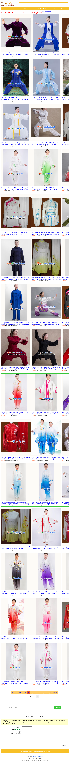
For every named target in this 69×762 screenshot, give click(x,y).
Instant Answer (41, 753)
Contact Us (53, 8)
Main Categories (27, 8)
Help (35, 753)
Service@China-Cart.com (37, 758)
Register (48, 11)
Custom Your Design (41, 8)
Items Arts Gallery (24, 753)
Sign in (44, 11)
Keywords (47, 753)
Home (17, 8)
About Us (31, 753)
